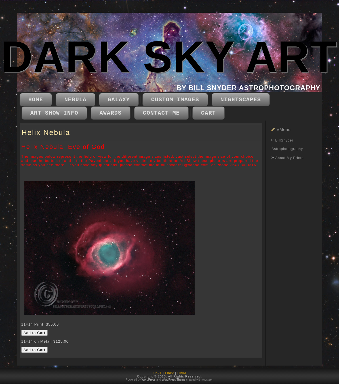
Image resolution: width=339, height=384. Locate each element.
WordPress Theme (173, 379)
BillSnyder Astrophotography (287, 144)
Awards (111, 113)
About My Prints (289, 158)
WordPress (148, 379)
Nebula (75, 99)
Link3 (181, 373)
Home (35, 99)
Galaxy (119, 99)
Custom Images (175, 99)
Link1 (157, 373)
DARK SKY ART (169, 56)
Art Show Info (54, 113)
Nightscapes (240, 99)
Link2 (169, 373)
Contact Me (161, 113)
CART (208, 113)
